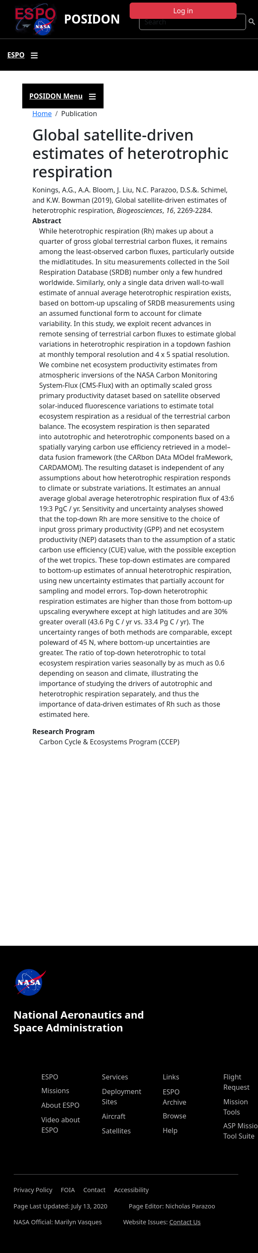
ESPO (50, 1077)
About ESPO (61, 1105)
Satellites (116, 1131)
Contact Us (185, 1222)
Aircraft (113, 1116)
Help (170, 1130)
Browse (174, 1116)
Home (42, 113)
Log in (183, 10)
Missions (55, 1090)
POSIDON (92, 19)
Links (171, 1077)
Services (115, 1077)
